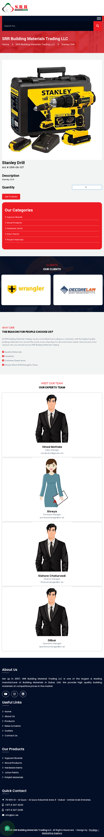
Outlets (7, 730)
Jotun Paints (12, 234)
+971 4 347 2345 (14, 810)
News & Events (11, 726)
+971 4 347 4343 (14, 805)
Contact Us (9, 735)
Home (5, 44)
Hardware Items (14, 228)
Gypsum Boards (13, 217)
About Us (8, 716)
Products (8, 721)
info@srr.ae (11, 815)
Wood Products (13, 223)
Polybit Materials (14, 239)
